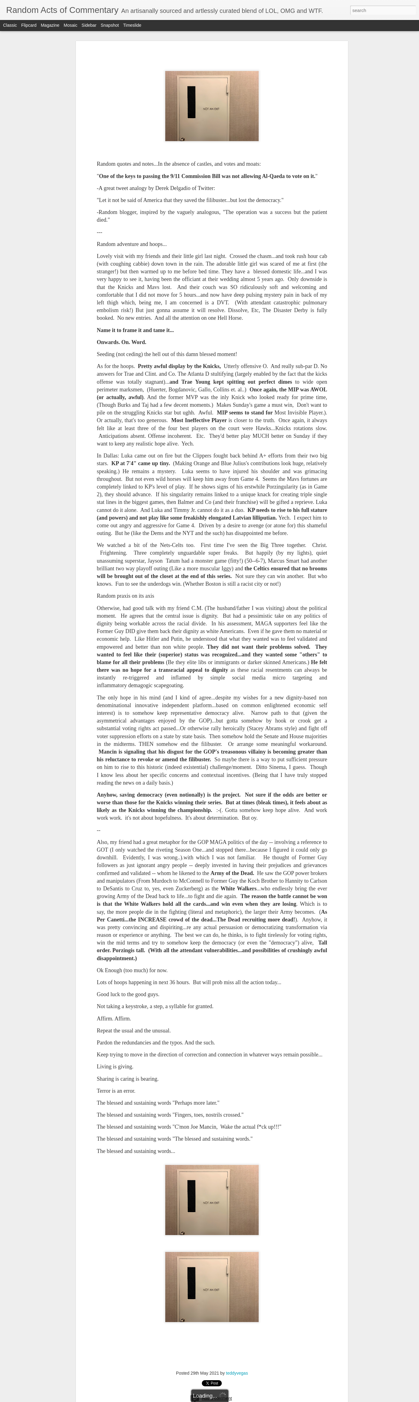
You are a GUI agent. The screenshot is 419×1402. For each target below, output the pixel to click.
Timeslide (132, 25)
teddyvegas (237, 1373)
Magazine (50, 25)
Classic (10, 25)
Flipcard (29, 25)
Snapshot (110, 25)
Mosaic (70, 25)
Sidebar (89, 25)
